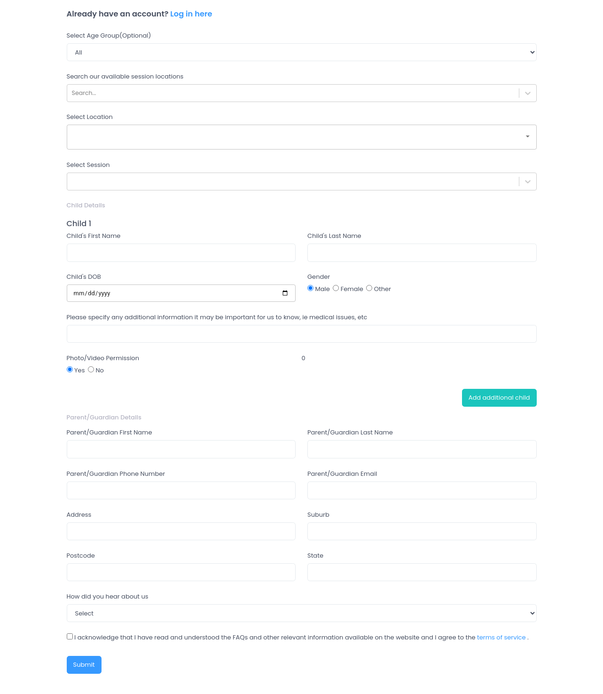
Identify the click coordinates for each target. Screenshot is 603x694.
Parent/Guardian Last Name (350, 432)
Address (79, 514)
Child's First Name (94, 235)
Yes (76, 370)
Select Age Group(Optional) (109, 35)
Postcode (81, 555)
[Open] (527, 136)
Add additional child (499, 397)
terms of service (501, 637)
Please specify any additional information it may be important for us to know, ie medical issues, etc (217, 317)
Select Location (90, 116)
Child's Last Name (334, 235)
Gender (318, 276)
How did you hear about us (108, 596)
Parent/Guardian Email (342, 473)
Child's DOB (84, 276)
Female (348, 288)
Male (318, 288)
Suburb (318, 514)
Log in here (191, 13)
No (96, 370)
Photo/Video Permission (103, 358)
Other (378, 288)
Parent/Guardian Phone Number (116, 473)
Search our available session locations (125, 76)
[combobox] (302, 137)
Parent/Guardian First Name (109, 432)
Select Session (88, 164)
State (315, 555)
